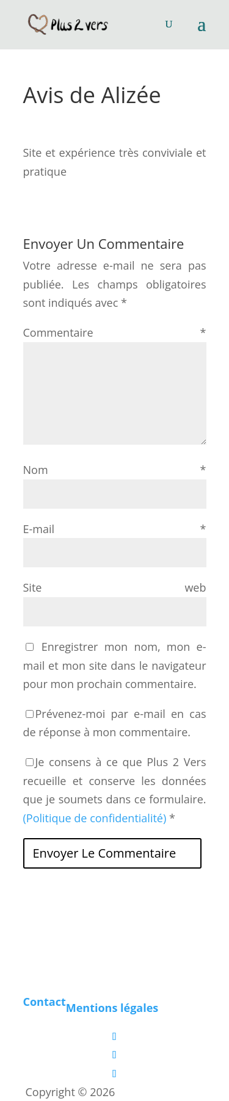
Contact (44, 1001)
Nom (114, 469)
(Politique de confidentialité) (95, 818)
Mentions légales (112, 1007)
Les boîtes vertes (160, 1092)
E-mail (114, 529)
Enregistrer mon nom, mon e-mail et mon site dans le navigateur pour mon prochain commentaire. (114, 665)
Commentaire (114, 332)
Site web (114, 587)
